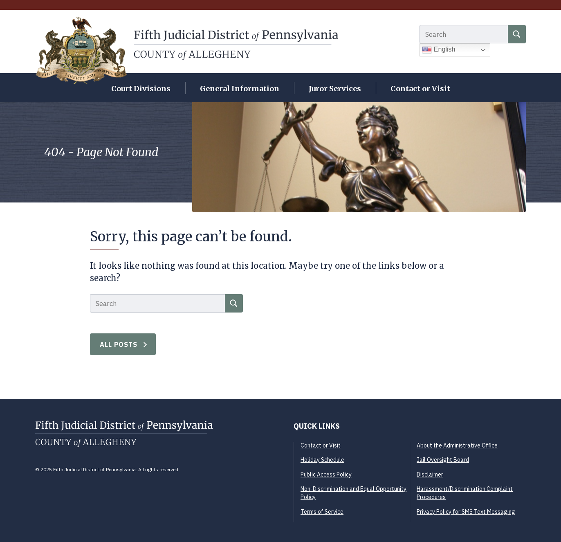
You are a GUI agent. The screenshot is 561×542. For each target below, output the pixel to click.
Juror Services (335, 88)
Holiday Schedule (322, 459)
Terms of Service (322, 511)
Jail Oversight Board (443, 459)
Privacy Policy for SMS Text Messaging (466, 511)
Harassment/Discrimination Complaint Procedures (465, 493)
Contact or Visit (420, 88)
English (438, 50)
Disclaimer (430, 474)
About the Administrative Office (457, 445)
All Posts (119, 344)
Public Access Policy (326, 474)
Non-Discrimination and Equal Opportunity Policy (353, 493)
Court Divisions (141, 88)
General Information (239, 88)
